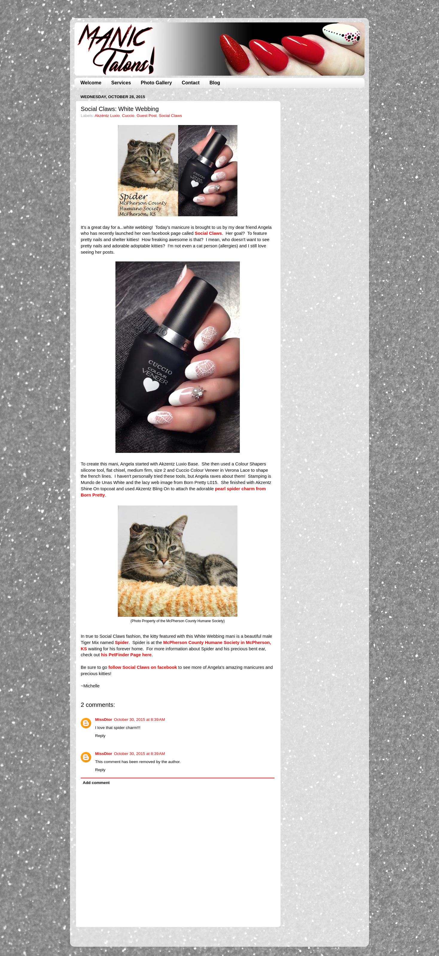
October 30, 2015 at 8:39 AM (139, 719)
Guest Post (147, 115)
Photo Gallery (156, 82)
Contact (191, 82)
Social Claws (170, 115)
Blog (214, 82)
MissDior (103, 719)
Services (121, 82)
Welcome (90, 82)
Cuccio (128, 115)
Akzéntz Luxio (107, 115)
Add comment (96, 782)
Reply (100, 735)
